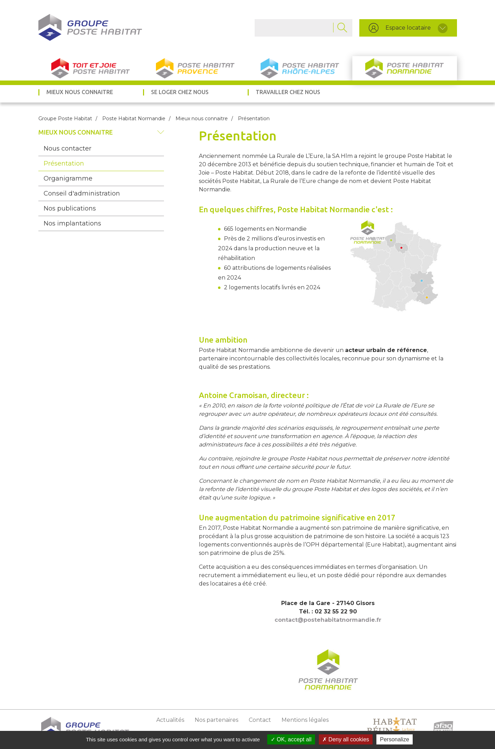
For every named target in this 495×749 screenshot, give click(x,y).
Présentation (64, 163)
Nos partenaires (216, 720)
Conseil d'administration (82, 193)
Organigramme (68, 178)
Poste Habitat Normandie (404, 68)
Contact (260, 720)
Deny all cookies (345, 739)
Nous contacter (67, 148)
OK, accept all (291, 739)
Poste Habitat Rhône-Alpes (300, 68)
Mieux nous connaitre (79, 92)
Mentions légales (305, 720)
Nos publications (70, 208)
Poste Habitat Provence (195, 68)
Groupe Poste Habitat (65, 118)
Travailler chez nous (288, 92)
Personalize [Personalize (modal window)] (394, 739)
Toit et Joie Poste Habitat (90, 68)
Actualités (170, 720)
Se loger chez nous (180, 92)
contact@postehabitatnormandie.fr (328, 620)
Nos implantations (72, 223)
